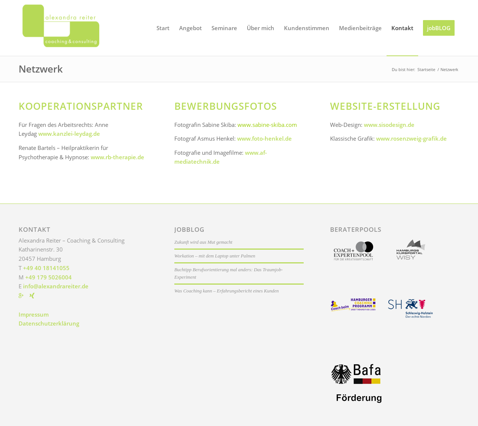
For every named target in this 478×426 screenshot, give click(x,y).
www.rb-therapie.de (117, 157)
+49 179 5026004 (48, 277)
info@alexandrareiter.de (55, 286)
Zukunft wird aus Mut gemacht (203, 242)
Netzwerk (41, 69)
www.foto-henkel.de (264, 138)
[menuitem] (163, 28)
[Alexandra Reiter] (74, 28)
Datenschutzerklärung (49, 323)
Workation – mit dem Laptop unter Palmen (214, 256)
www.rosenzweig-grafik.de (411, 138)
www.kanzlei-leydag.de (69, 133)
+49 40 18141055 (46, 268)
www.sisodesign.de (389, 124)
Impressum (34, 314)
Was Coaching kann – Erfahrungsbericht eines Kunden (226, 291)
